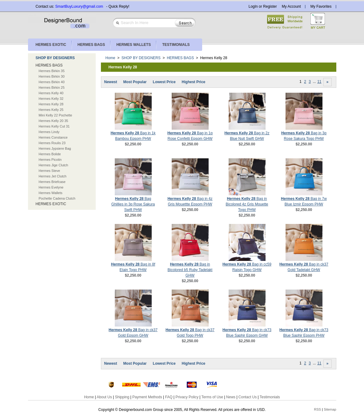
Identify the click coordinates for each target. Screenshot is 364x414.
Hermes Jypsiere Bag (55, 148)
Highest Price (194, 82)
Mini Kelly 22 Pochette (55, 115)
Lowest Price (164, 82)
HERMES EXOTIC (51, 204)
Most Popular (135, 82)
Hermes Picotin (50, 159)
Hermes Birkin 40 (52, 82)
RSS (317, 409)
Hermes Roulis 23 (52, 143)
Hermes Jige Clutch (53, 165)
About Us (104, 397)
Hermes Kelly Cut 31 (54, 126)
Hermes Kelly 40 (51, 93)
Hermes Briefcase (52, 182)
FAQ (168, 397)
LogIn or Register (263, 6)
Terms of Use (212, 397)
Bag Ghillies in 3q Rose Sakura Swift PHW (133, 204)
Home (110, 58)
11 (319, 81)
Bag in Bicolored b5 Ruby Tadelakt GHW (190, 270)
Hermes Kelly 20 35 (53, 121)
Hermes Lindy (49, 132)
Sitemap (330, 409)
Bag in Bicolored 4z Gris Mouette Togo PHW (247, 204)
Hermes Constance (53, 137)
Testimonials (270, 397)
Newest (110, 82)
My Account (291, 6)
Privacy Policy (186, 397)
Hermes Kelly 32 (51, 98)
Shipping (122, 397)
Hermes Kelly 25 (51, 110)
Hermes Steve (49, 170)
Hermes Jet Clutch (52, 176)
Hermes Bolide (50, 154)
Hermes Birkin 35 (52, 71)
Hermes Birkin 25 (52, 87)
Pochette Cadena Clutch (57, 198)
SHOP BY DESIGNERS (55, 58)
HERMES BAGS (49, 65)
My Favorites (321, 6)
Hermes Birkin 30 (52, 76)
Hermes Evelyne (51, 187)
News (230, 397)
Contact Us (247, 397)
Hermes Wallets (50, 193)
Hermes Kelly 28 (51, 104)
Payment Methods (147, 397)
